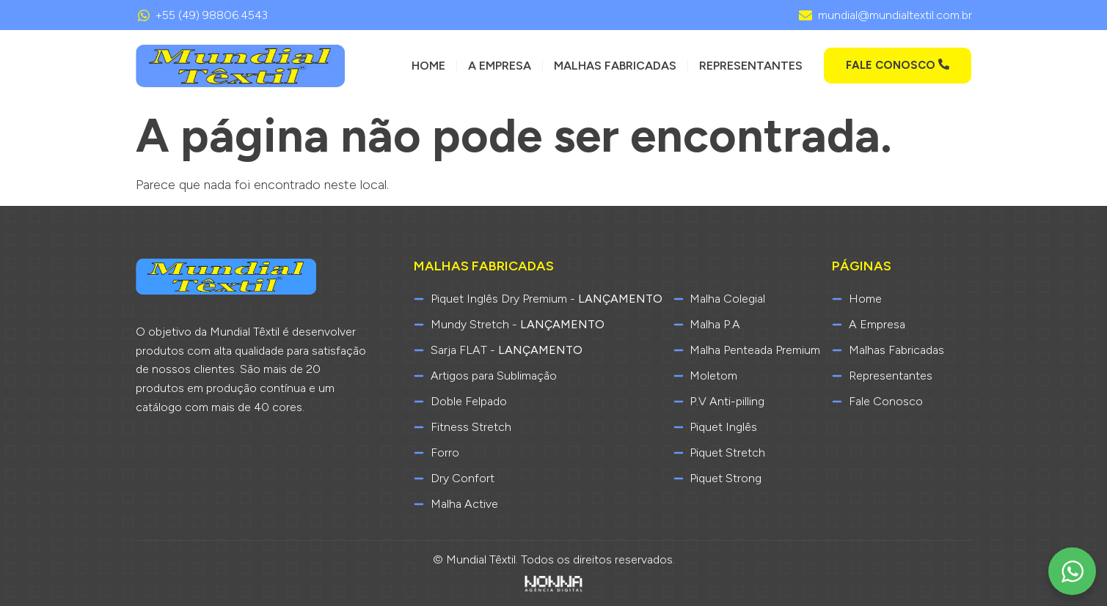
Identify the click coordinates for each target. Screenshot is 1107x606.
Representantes (751, 66)
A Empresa (499, 66)
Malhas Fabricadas (615, 66)
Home (428, 66)
